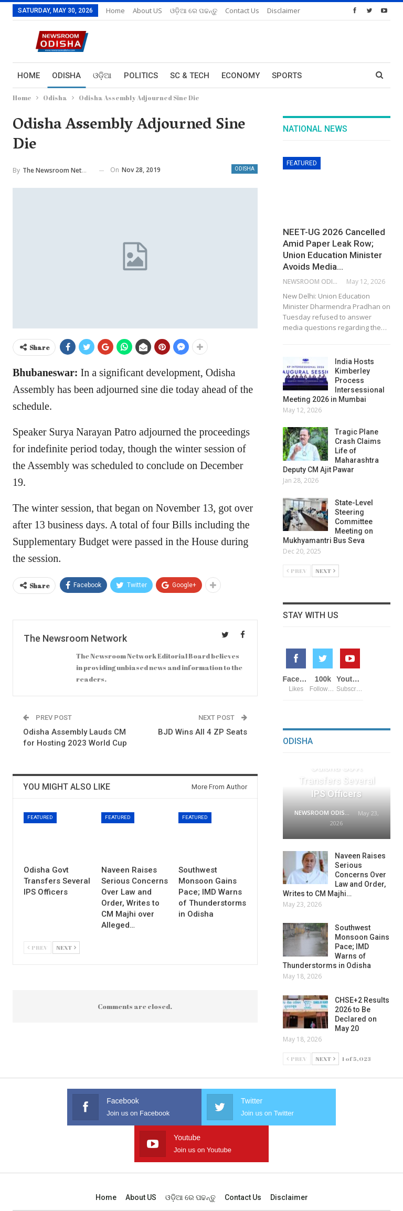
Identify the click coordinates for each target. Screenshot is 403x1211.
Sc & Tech (189, 75)
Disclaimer (289, 1160)
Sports (287, 75)
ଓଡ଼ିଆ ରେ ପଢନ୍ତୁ (193, 10)
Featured (40, 817)
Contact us (243, 1160)
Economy (240, 75)
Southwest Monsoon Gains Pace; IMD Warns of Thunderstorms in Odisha (336, 946)
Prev (37, 947)
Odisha (66, 75)
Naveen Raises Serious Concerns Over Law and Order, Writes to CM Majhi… (334, 875)
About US (147, 10)
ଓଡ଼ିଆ (102, 75)
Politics (141, 75)
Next (66, 947)
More (236, 10)
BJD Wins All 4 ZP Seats (202, 732)
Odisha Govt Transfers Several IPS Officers (337, 780)
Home (115, 10)
